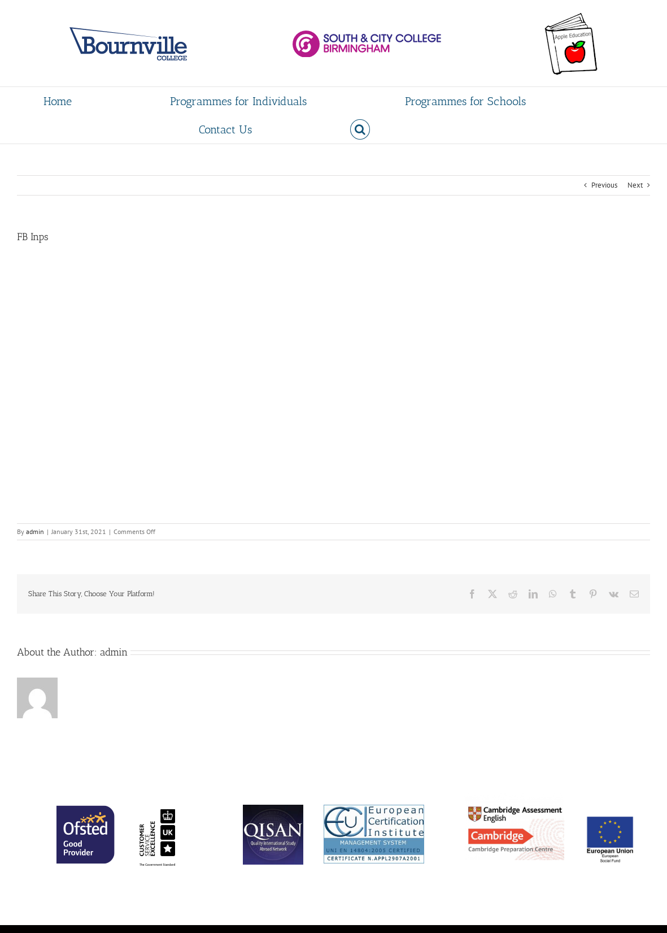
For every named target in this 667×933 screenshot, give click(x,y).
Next (635, 185)
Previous (604, 185)
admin (35, 531)
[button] (360, 129)
